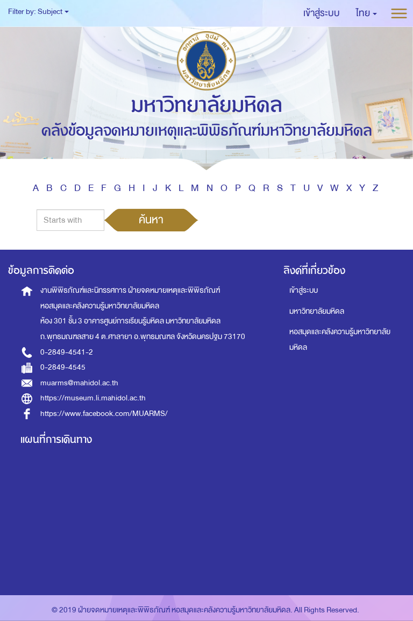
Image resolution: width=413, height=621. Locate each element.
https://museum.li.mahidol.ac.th (93, 398)
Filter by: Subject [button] (38, 11)
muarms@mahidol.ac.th (79, 383)
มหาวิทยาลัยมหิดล (316, 311)
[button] (366, 13)
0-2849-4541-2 (66, 352)
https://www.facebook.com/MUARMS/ (104, 413)
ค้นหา (151, 219)
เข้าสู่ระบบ (303, 290)
